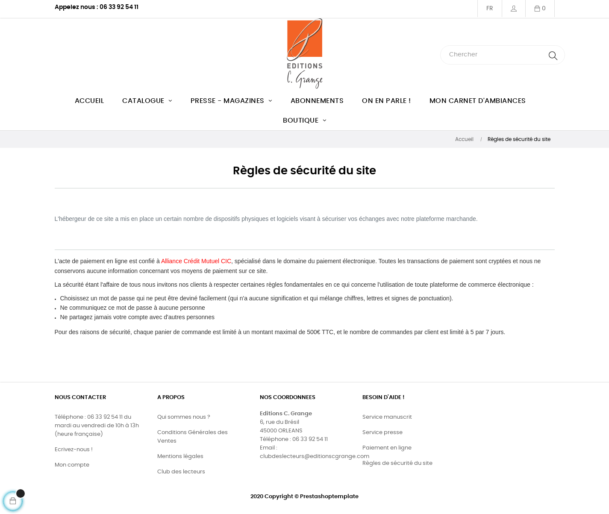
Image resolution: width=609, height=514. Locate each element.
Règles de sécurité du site (397, 463)
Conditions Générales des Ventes (192, 437)
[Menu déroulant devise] (489, 8)
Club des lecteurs (181, 472)
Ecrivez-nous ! (74, 449)
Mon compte (72, 465)
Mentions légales (180, 456)
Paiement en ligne (387, 448)
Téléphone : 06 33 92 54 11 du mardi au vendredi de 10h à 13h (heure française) (97, 425)
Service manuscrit (387, 417)
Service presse (382, 432)
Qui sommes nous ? (183, 417)
